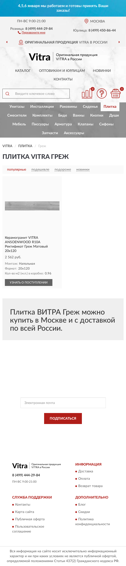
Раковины (68, 107)
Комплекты (42, 115)
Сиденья (90, 107)
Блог (82, 504)
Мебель (19, 124)
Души (114, 115)
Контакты (63, 79)
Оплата (84, 479)
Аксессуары (74, 133)
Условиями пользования (59, 433)
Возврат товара (90, 486)
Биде (62, 115)
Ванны (78, 115)
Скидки (84, 512)
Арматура (63, 124)
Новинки (102, 71)
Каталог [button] (23, 71)
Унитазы (17, 107)
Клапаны (85, 124)
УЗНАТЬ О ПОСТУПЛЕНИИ (29, 282)
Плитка (110, 107)
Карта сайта (24, 512)
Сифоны (106, 124)
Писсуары (40, 124)
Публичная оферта (30, 519)
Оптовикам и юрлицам (62, 71)
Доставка (85, 471)
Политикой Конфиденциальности (87, 429)
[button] (31, 32)
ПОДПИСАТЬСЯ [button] (63, 418)
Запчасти (50, 133)
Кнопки (96, 115)
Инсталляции (42, 107)
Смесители (17, 115)
